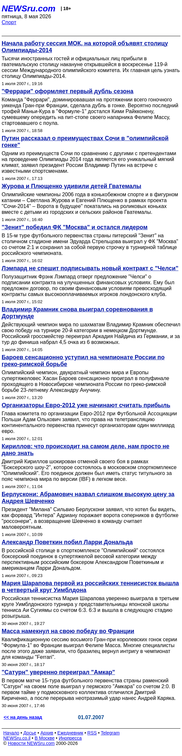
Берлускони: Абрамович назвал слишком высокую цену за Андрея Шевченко (88, 497)
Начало (11, 732)
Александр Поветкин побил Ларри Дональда (67, 542)
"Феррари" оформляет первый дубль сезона (67, 91)
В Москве (45, 738)
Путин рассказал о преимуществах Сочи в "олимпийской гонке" (85, 141)
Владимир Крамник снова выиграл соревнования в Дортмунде (77, 312)
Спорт (9, 22)
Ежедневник (70, 732)
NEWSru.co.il (16, 738)
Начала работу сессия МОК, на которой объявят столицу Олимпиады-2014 (85, 46)
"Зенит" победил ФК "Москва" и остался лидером (74, 227)
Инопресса (70, 738)
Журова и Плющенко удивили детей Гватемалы (71, 186)
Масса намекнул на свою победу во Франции (68, 631)
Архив (47, 732)
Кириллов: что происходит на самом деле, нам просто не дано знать (85, 449)
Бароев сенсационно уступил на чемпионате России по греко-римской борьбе (83, 360)
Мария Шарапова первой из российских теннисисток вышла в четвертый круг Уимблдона (90, 586)
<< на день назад (23, 717)
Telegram (110, 732)
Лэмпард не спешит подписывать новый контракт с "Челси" (90, 268)
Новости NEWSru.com (31, 743)
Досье (29, 732)
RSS (92, 732)
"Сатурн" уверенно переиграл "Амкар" (58, 672)
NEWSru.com (29, 8)
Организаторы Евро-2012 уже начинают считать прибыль (86, 405)
